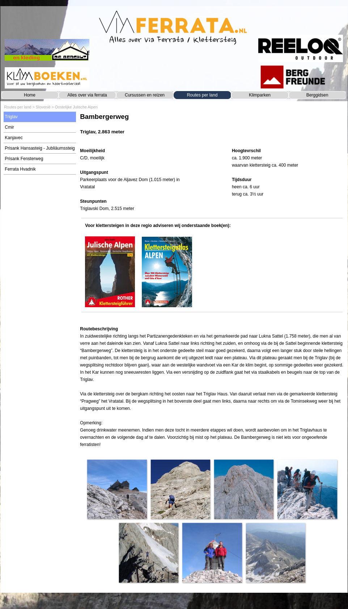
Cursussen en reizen (145, 95)
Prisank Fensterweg (24, 158)
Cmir (9, 127)
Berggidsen (317, 95)
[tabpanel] (212, 127)
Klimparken (260, 95)
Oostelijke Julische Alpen (76, 107)
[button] (116, 489)
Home (29, 95)
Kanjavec (13, 137)
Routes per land (202, 95)
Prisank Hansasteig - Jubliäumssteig (40, 148)
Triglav (11, 116)
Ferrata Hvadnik (20, 169)
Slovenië (43, 107)
